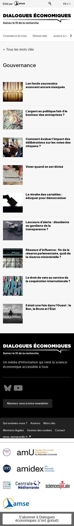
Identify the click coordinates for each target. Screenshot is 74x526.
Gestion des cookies (39, 430)
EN (69, 4)
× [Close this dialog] (71, 514)
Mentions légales (13, 430)
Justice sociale (62, 36)
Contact (60, 430)
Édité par (14, 4)
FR (64, 4)
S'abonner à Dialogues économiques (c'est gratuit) (37, 519)
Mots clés (49, 423)
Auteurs (35, 423)
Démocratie (40, 36)
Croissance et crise (15, 36)
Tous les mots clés (20, 49)
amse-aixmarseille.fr (15, 437)
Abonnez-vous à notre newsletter (27, 403)
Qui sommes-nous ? (15, 423)
